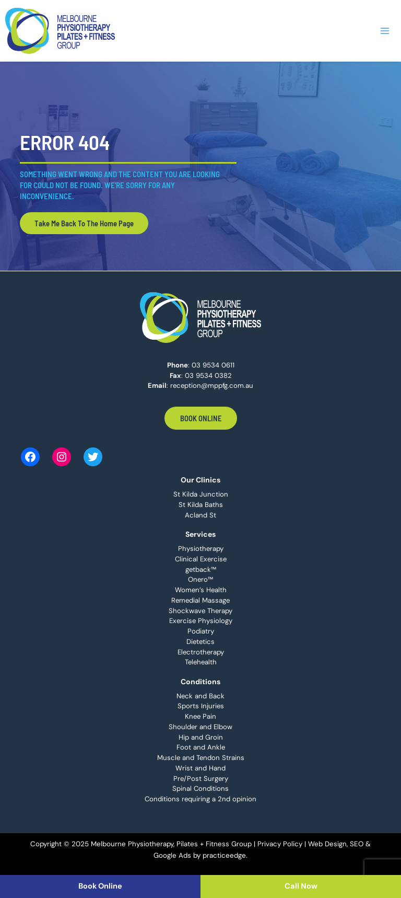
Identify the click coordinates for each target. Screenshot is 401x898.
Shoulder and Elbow (200, 726)
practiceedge (224, 855)
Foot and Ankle (200, 747)
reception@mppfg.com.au (211, 385)
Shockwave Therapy (200, 610)
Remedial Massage (200, 600)
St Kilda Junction (200, 494)
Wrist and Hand (200, 768)
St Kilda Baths (201, 504)
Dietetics (200, 641)
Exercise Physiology (200, 620)
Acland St (200, 515)
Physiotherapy (200, 548)
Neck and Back (200, 696)
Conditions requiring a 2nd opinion (200, 799)
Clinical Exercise (201, 559)
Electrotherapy (201, 652)
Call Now (301, 886)
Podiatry (200, 631)
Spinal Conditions (200, 788)
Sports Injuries (201, 705)
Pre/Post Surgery (200, 778)
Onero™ (200, 579)
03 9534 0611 (213, 365)
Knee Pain (200, 716)
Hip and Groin (201, 737)
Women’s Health (201, 589)
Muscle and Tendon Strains (200, 757)
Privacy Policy (279, 843)
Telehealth (201, 662)
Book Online (200, 418)
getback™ (200, 569)
